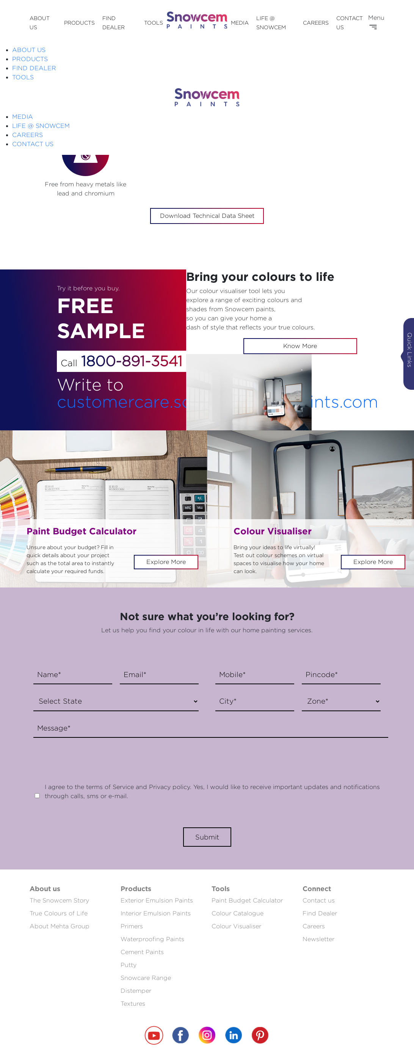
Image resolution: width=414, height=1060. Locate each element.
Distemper (136, 991)
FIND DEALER (34, 68)
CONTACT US (32, 144)
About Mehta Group (59, 926)
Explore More (166, 562)
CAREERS (316, 22)
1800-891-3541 (131, 361)
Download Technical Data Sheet (207, 216)
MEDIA (240, 22)
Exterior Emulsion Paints (157, 900)
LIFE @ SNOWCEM (41, 126)
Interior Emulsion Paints (156, 913)
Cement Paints (142, 952)
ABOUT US (28, 50)
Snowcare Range (146, 978)
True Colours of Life (59, 913)
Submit (207, 837)
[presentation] (87, 756)
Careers (314, 926)
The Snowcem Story (59, 900)
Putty (128, 965)
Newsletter (318, 939)
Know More (300, 346)
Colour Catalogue (237, 913)
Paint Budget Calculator (247, 900)
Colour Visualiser (236, 926)
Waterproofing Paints (152, 939)
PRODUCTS (79, 22)
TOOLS (153, 22)
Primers (132, 926)
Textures (133, 1003)
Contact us (319, 900)
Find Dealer (320, 913)
